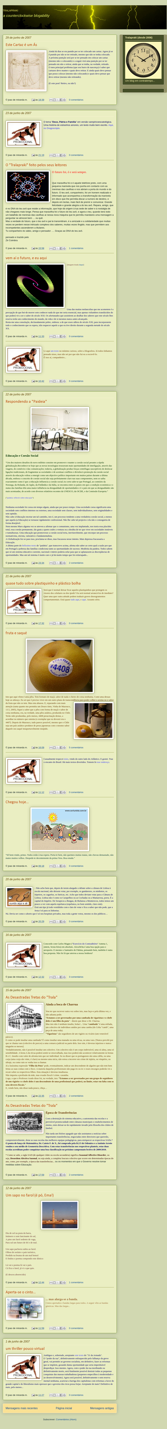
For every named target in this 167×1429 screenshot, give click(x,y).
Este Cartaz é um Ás (21, 45)
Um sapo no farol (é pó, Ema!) (30, 1195)
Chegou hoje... (17, 802)
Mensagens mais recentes (22, 1408)
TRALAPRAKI (10, 10)
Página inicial (64, 1408)
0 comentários (76, 99)
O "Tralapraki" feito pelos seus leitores (36, 165)
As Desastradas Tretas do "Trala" (31, 998)
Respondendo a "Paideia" (26, 402)
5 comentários (76, 747)
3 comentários (76, 977)
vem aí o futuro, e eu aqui (26, 258)
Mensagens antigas (102, 1408)
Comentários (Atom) (66, 1419)
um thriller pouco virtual (25, 1349)
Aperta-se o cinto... (21, 1292)
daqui (81, 265)
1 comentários (76, 248)
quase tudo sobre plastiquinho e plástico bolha (43, 584)
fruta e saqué (16, 633)
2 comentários (76, 563)
